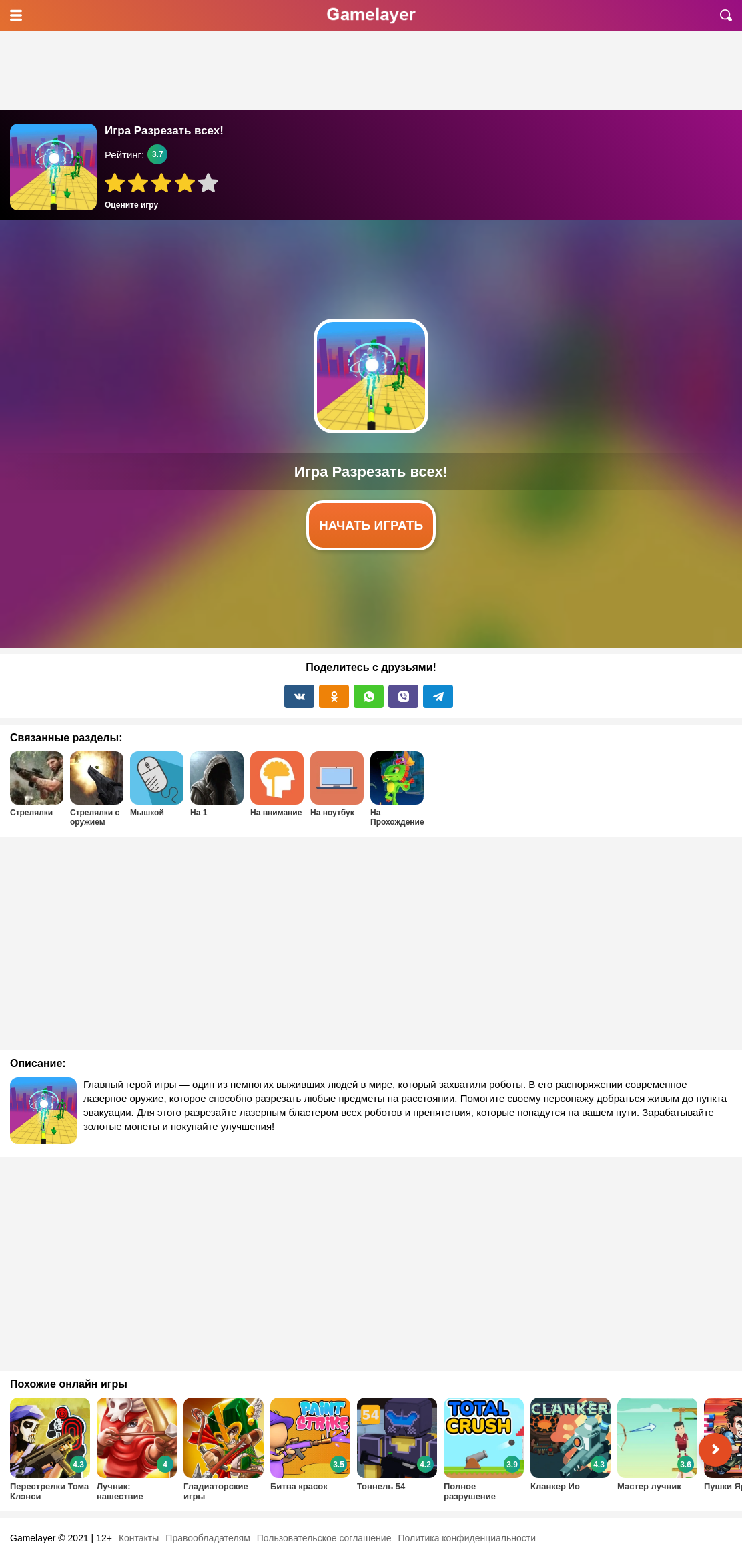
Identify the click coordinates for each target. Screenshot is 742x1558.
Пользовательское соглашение (324, 1538)
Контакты (139, 1538)
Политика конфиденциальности (467, 1538)
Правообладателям (207, 1538)
